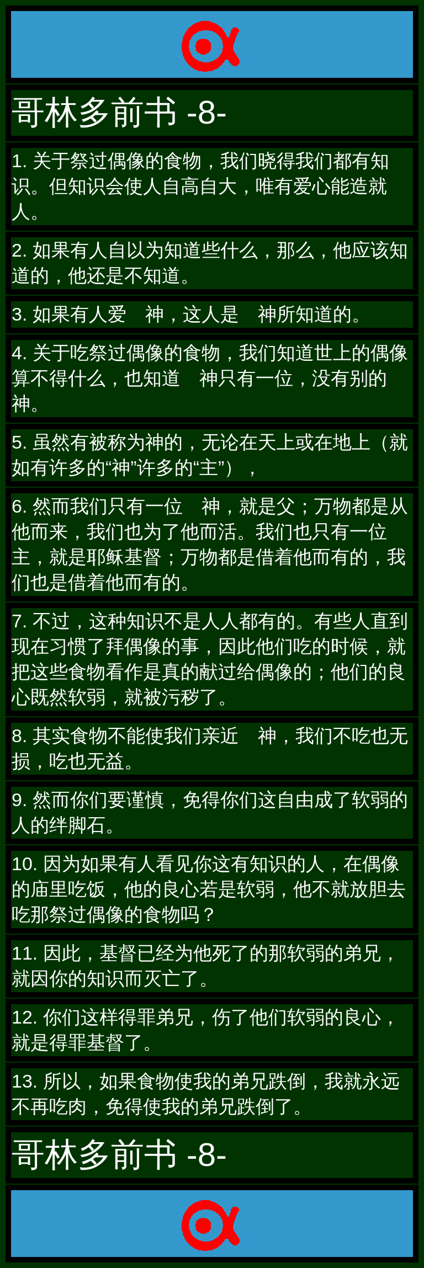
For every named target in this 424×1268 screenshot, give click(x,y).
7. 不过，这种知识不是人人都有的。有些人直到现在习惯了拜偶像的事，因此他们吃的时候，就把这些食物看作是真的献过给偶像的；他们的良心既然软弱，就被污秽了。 (210, 658)
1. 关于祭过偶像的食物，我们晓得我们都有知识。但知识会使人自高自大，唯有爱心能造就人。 (200, 186)
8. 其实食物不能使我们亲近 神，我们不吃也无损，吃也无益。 (210, 748)
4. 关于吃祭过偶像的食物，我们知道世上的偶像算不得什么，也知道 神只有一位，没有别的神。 (210, 378)
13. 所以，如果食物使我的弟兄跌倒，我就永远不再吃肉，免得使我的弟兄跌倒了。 (206, 1093)
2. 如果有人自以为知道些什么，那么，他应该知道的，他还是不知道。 (210, 262)
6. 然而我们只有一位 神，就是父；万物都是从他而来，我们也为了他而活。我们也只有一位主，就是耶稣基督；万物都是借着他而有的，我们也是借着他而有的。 (210, 544)
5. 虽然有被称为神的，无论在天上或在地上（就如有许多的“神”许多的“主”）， (210, 454)
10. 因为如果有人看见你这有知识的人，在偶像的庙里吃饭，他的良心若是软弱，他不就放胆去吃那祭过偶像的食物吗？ (209, 889)
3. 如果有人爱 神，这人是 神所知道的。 (191, 313)
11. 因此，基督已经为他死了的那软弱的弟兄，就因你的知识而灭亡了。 (206, 965)
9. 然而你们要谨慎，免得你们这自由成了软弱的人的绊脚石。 (210, 812)
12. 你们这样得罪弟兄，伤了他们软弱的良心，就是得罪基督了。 (206, 1029)
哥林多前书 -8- (119, 112)
